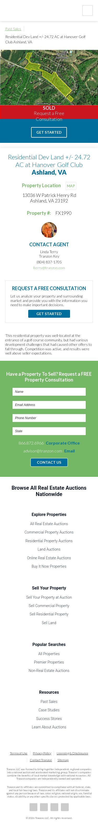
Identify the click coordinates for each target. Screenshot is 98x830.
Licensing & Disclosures (72, 753)
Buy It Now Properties (49, 566)
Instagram (65, 807)
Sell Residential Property (49, 614)
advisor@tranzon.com (49, 450)
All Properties (49, 654)
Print (90, 29)
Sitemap (62, 760)
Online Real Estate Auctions (49, 558)
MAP (71, 186)
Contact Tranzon (41, 760)
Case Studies (48, 710)
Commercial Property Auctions (49, 532)
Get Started (49, 132)
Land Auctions (49, 549)
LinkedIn (44, 807)
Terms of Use (18, 753)
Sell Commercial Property (49, 606)
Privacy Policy (42, 753)
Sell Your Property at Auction (49, 597)
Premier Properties (49, 662)
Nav (87, 10)
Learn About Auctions (49, 727)
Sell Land (49, 623)
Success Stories (49, 719)
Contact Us (49, 462)
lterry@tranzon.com (49, 267)
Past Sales (13, 29)
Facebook (33, 807)
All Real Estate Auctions (49, 524)
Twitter (54, 807)
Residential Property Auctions (48, 541)
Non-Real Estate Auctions (49, 671)
